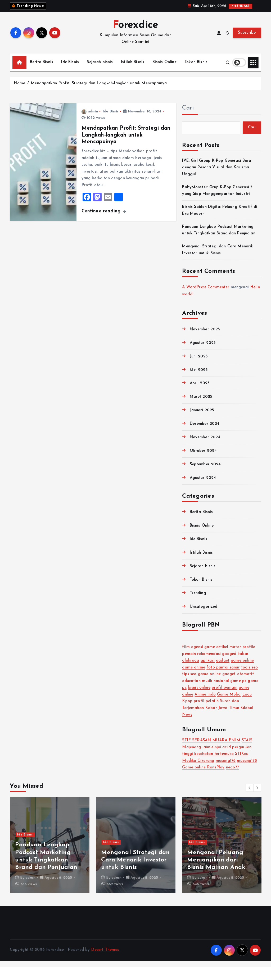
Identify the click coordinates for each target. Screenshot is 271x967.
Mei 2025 (199, 376)
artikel (222, 653)
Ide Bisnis (70, 68)
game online (242, 667)
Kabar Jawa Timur (222, 714)
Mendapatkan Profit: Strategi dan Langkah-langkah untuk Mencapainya (99, 89)
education (191, 687)
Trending (198, 599)
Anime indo (205, 701)
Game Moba (229, 701)
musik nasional (215, 687)
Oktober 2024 (203, 457)
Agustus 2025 (203, 349)
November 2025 (205, 336)
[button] (250, 794)
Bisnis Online (164, 68)
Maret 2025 (201, 403)
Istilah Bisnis (132, 68)
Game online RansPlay (203, 774)
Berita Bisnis (41, 68)
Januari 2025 (202, 417)
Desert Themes (105, 956)
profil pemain (224, 694)
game (209, 653)
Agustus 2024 (203, 484)
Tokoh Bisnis (195, 68)
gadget (222, 667)
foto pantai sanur (223, 674)
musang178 (226, 767)
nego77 (232, 774)
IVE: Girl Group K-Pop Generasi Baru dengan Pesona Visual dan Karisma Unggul (216, 173)
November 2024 (205, 443)
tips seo (189, 680)
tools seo (249, 674)
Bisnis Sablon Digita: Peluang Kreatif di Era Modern (220, 866)
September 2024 (205, 470)
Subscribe (247, 39)
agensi (197, 653)
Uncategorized (204, 613)
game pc (238, 687)
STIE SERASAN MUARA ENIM (211, 747)
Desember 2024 (205, 430)
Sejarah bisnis (100, 68)
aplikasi (208, 667)
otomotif (245, 680)
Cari (188, 114)
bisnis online (199, 694)
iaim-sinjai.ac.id (216, 753)
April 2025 (200, 390)
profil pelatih (206, 707)
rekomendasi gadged (216, 660)
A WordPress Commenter (205, 293)
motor (235, 653)
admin (90, 118)
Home (19, 89)
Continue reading (104, 217)
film (186, 653)
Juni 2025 (199, 363)
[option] (49, 851)
